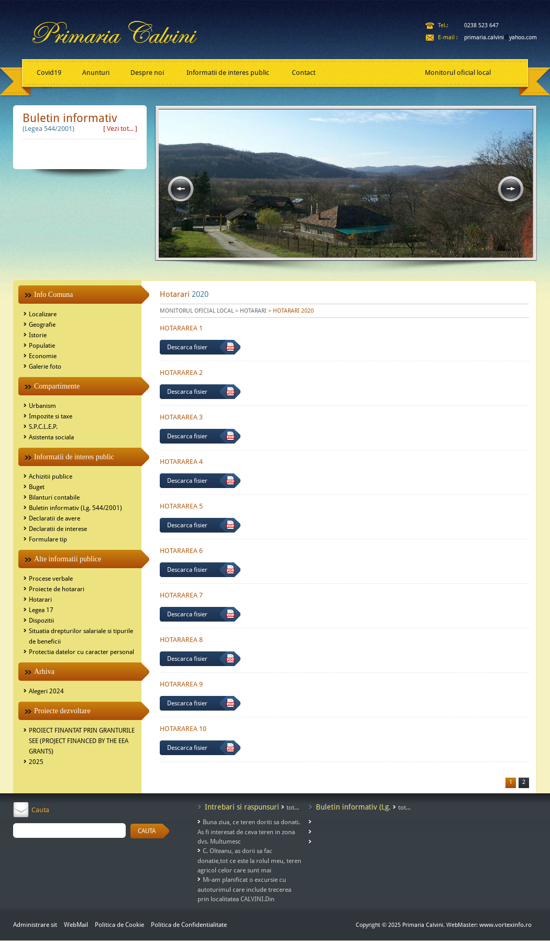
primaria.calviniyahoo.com (500, 37)
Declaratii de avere (54, 518)
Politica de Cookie (120, 924)
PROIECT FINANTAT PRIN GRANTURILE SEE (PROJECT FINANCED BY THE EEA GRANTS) (82, 741)
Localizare (43, 314)
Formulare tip (48, 539)
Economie (43, 356)
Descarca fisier (187, 347)
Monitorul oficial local (458, 72)
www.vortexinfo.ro (505, 924)
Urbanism (42, 405)
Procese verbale (51, 578)
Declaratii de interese (58, 529)
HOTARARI (253, 310)
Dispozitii (41, 620)
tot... (293, 807)
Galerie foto (45, 366)
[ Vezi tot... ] (120, 128)
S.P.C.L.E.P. (43, 426)
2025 (36, 762)
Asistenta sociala (51, 437)
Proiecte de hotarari (56, 589)
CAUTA (147, 831)
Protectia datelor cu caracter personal (81, 652)
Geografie (42, 324)
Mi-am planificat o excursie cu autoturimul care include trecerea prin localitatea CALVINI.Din (244, 889)
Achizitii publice (50, 476)
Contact (303, 72)
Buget (37, 487)
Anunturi (95, 72)
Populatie (42, 345)
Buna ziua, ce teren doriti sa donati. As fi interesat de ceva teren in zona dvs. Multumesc (248, 831)
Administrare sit (35, 924)
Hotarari (40, 599)
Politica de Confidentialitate (189, 924)
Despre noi (147, 72)
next (511, 189)
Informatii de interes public (227, 72)
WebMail (76, 924)
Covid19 (49, 72)
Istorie (38, 335)
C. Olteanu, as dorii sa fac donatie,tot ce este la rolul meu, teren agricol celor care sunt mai (249, 860)
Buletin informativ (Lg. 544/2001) (75, 508)
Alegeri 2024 (46, 691)
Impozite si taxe (50, 416)
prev (181, 189)
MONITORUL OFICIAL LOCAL (197, 310)
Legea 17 (41, 610)
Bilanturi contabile (54, 497)
